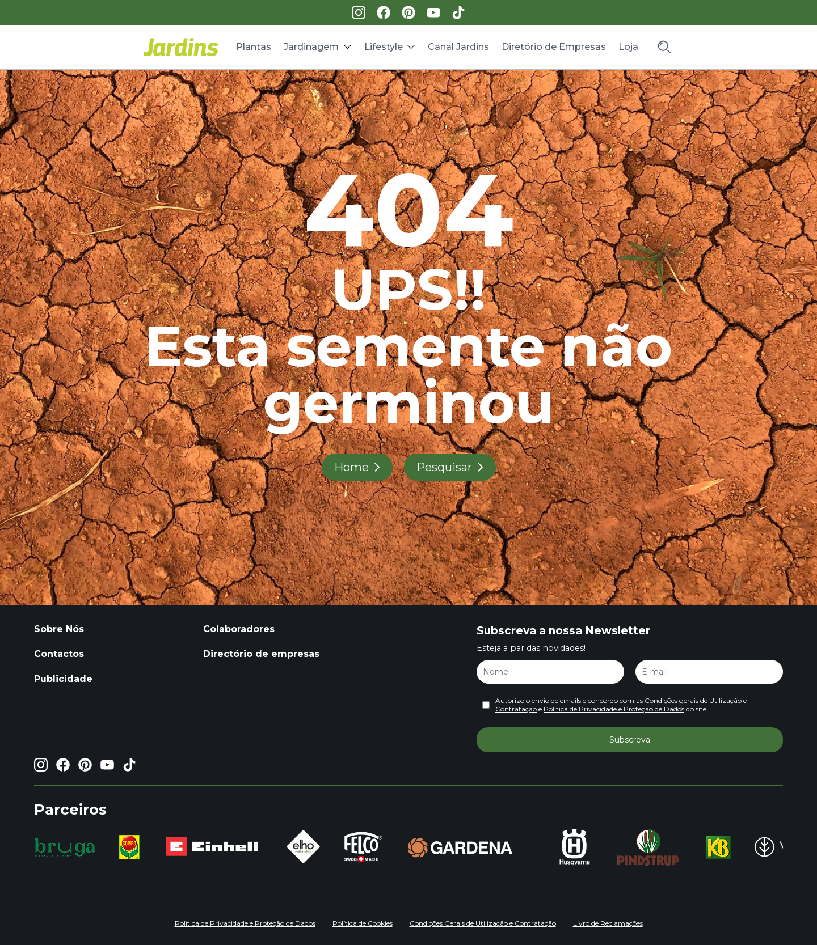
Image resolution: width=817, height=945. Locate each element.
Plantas (253, 46)
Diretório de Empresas (554, 46)
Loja (628, 46)
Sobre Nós (59, 629)
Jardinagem (311, 46)
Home (351, 467)
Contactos (59, 654)
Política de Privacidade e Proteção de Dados (614, 709)
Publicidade (63, 678)
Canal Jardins (458, 46)
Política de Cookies (362, 923)
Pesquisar (444, 467)
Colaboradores (239, 629)
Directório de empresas (261, 654)
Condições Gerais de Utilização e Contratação (483, 923)
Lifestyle (383, 46)
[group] (65, 847)
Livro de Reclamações (608, 923)
